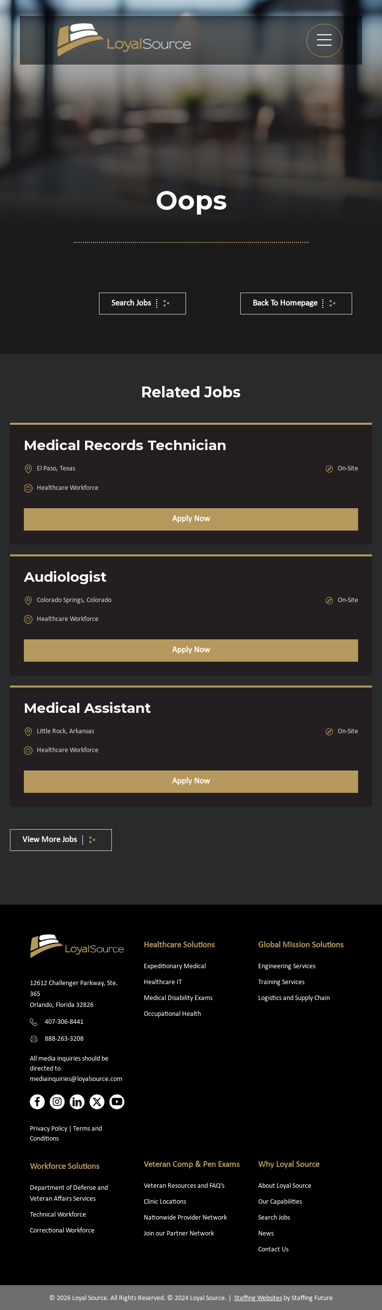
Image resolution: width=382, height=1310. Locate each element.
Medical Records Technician (125, 445)
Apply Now (191, 519)
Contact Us (273, 1249)
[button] (324, 40)
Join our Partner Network (179, 1233)
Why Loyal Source (288, 1164)
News (266, 1233)
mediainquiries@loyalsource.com (76, 1079)
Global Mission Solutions (301, 945)
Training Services (281, 982)
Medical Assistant (87, 707)
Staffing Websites (258, 1298)
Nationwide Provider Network (185, 1218)
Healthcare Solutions (179, 945)
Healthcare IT (164, 982)
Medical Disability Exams (179, 998)
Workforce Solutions (64, 1166)
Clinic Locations (165, 1202)
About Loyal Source (284, 1186)
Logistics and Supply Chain (294, 998)
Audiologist (65, 576)
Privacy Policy (48, 1129)
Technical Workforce (58, 1215)
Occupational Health (172, 1014)
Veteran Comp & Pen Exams (192, 1164)
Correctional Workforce (62, 1230)
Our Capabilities (280, 1202)
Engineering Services (286, 966)
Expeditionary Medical (175, 966)
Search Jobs (274, 1218)
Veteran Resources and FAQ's (184, 1186)
